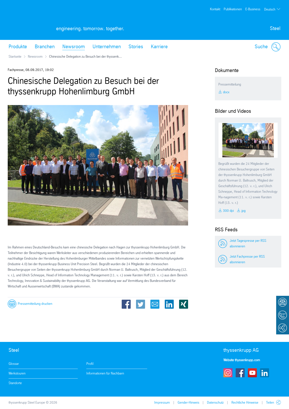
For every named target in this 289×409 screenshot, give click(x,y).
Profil (89, 363)
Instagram (227, 372)
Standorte (15, 383)
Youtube (252, 372)
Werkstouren (17, 373)
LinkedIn (169, 304)
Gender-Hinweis (188, 402)
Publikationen (233, 9)
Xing (183, 304)
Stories (136, 47)
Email (154, 304)
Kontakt (215, 9)
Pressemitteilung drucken (35, 303)
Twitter (140, 304)
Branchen (45, 47)
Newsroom (73, 47)
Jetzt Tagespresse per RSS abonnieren (248, 243)
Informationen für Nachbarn (105, 373)
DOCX (225, 92)
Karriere (159, 47)
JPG (243, 210)
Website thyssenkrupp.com (241, 360)
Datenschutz (215, 402)
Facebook (126, 304)
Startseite (15, 56)
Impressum (162, 402)
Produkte (18, 47)
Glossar (14, 363)
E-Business (252, 9)
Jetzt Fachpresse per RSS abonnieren (247, 259)
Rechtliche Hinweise (244, 402)
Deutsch (269, 9)
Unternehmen (107, 47)
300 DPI (228, 210)
